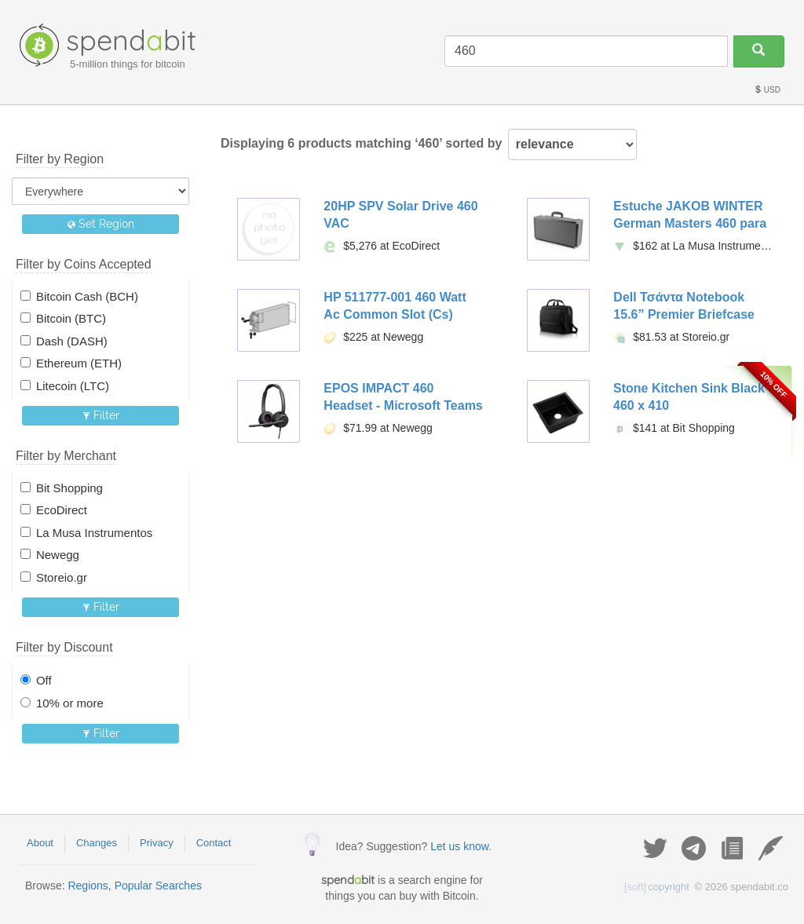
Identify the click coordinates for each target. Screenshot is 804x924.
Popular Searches (158, 885)
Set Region (101, 223)
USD (767, 90)
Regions (88, 885)
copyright (656, 887)
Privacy (157, 843)
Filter (100, 415)
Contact (214, 843)
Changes (96, 843)
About (40, 843)
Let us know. (461, 846)
